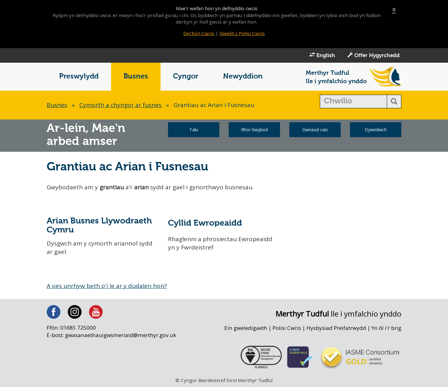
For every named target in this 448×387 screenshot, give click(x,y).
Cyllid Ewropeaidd (205, 223)
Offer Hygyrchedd (374, 55)
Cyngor (185, 76)
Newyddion (243, 76)
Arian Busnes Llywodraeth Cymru (99, 225)
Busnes (136, 76)
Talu (193, 130)
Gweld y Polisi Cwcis (242, 33)
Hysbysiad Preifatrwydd (336, 327)
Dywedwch (376, 130)
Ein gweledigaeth (245, 327)
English (322, 55)
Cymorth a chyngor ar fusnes (120, 105)
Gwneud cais (315, 130)
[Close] (393, 9)
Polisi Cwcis (287, 327)
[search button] (394, 101)
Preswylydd (79, 76)
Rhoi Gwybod (254, 130)
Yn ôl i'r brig (386, 327)
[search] (353, 101)
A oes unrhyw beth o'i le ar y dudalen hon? (107, 286)
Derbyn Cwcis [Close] (198, 33)
